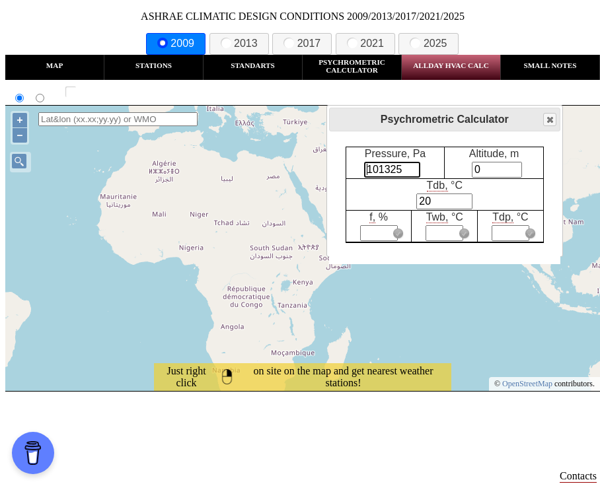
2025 (428, 43)
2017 (301, 43)
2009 (175, 43)
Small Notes (550, 65)
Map (54, 65)
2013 (239, 43)
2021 (365, 43)
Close (549, 119)
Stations (153, 65)
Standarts (253, 65)
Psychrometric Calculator (352, 66)
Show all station (109, 92)
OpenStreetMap (527, 383)
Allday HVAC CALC (451, 65)
